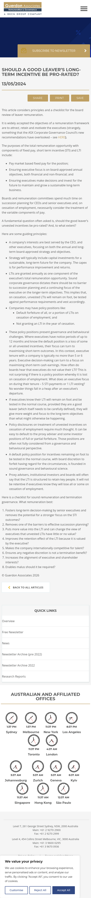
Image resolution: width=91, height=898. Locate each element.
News (5, 643)
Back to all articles (25, 587)
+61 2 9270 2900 (50, 820)
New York (51, 729)
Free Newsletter (12, 632)
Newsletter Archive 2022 (18, 665)
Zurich (38, 773)
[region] (40, 877)
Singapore (22, 792)
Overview (8, 621)
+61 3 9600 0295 (50, 832)
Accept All (63, 890)
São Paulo (63, 792)
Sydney (11, 729)
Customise (16, 890)
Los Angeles (72, 729)
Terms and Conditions (59, 845)
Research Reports (14, 676)
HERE (61, 137)
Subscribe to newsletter (53, 52)
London (52, 749)
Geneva (56, 773)
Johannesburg (16, 773)
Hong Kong (43, 792)
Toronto (34, 749)
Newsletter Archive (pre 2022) (22, 654)
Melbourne (31, 729)
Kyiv (74, 773)
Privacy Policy (26, 845)
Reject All (40, 890)
